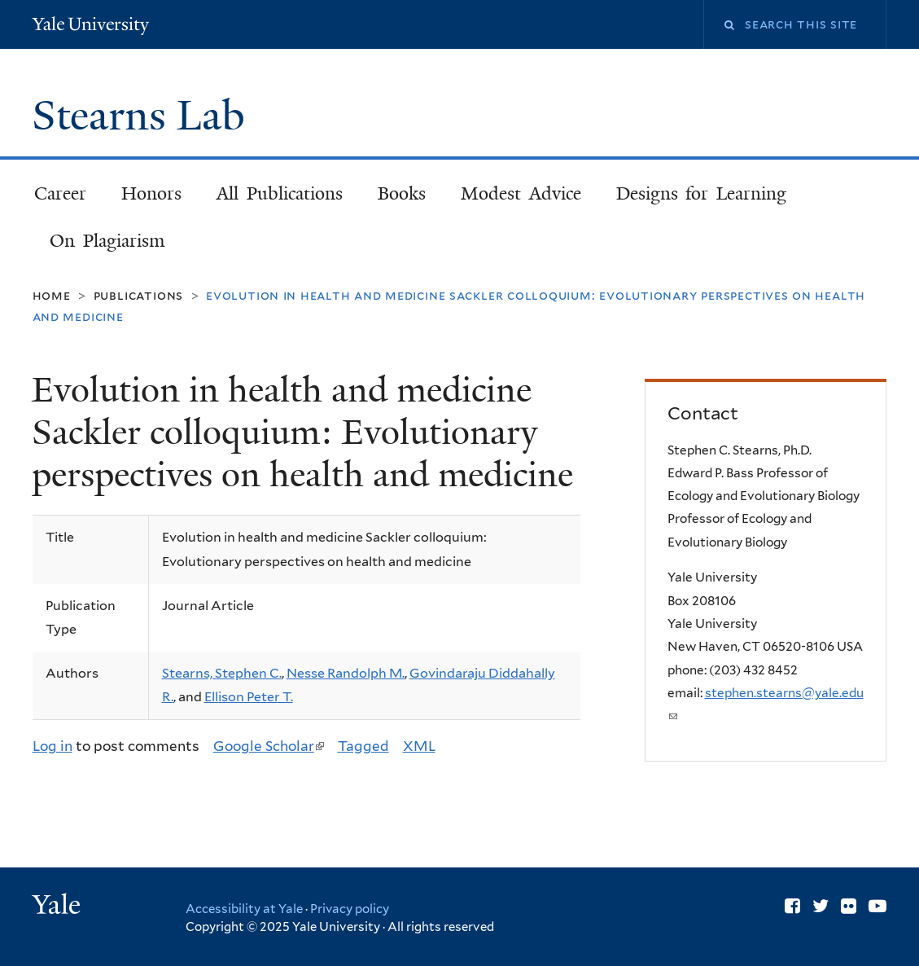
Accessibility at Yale (244, 909)
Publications (138, 295)
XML (419, 746)
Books (402, 193)
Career (60, 193)
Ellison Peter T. (248, 697)
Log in (52, 746)
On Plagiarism (107, 240)
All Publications (280, 193)
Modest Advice (521, 193)
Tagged (363, 746)
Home (52, 295)
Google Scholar (268, 746)
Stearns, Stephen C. (222, 673)
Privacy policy (349, 909)
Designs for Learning (701, 193)
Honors (151, 193)
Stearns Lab (144, 116)
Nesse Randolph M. (346, 673)
